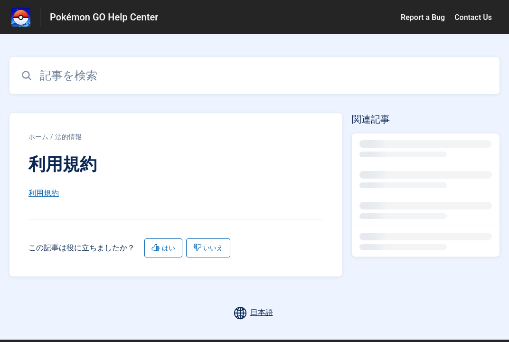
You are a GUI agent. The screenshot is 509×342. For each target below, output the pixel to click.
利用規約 (43, 193)
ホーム (38, 137)
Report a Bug (423, 17)
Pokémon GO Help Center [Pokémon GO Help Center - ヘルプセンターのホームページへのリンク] (104, 17)
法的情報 (68, 137)
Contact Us (473, 17)
